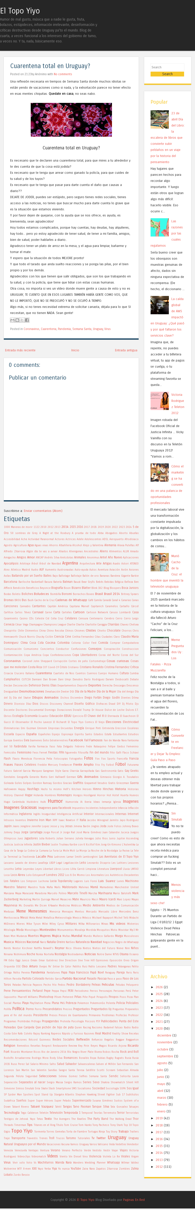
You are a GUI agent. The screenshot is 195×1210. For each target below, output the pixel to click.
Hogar (28, 795)
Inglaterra (25, 814)
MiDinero (9, 923)
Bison (67, 588)
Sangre (63, 1070)
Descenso (132, 685)
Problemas (108, 1015)
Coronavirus (31, 329)
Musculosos (131, 936)
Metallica (48, 917)
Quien (78, 1027)
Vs (35, 1162)
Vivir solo (19, 1162)
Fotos (88, 758)
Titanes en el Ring (44, 1125)
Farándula (20, 746)
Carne (48, 612)
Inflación (133, 808)
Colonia (76, 643)
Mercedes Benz (129, 911)
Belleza (128, 582)
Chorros (127, 630)
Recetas (134, 1033)
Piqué (92, 997)
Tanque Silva (100, 1106)
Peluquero (132, 984)
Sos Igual (133, 1088)
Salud (60, 1064)
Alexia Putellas (126, 545)
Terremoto (109, 1112)
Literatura (103, 869)
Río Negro (73, 1052)
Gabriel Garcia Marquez (27, 771)
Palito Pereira (21, 972)
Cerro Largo (131, 618)
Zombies (124, 1168)
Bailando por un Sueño (27, 575)
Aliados (63, 551)
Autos (92, 569)
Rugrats (119, 1058)
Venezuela (21, 1150)
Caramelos (111, 606)
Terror (121, 1112)
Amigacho (10, 557)
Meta (32, 917)
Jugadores (31, 838)
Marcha (92, 893)
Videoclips (24, 1156)
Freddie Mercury (48, 764)
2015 (73, 527)
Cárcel (135, 606)
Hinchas (108, 789)
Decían (8, 685)
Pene (7, 991)
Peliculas (108, 984)
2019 (101, 527)
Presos (53, 1015)
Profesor (133, 1015)
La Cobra (29, 850)
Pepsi (63, 991)
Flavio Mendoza (22, 758)
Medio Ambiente (94, 905)
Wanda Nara (63, 1162)
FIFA (61, 752)
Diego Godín (111, 697)
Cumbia (134, 673)
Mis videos (117, 923)
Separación (11, 1082)
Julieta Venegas (84, 838)
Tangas (67, 1106)
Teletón (43, 1112)
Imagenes (131, 801)
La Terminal (11, 856)
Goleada (9, 783)
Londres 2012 (55, 875)
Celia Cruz (57, 618)
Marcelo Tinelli (77, 893)
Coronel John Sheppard (37, 661)
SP (5, 1094)
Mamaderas (106, 887)
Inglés (36, 814)
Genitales (9, 777)
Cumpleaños (12, 679)
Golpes (27, 783)
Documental (36, 710)
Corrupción (60, 661)
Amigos (21, 557)
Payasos (37, 984)
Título (59, 1125)
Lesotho (9, 869)
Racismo (97, 1027)
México (86, 917)
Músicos (20, 942)
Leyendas (28, 869)
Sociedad (98, 1088)
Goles (18, 783)
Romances (71, 1058)
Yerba (47, 1168)
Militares (71, 923)
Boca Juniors (130, 588)
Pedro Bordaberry (78, 984)
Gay (127, 771)
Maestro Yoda (36, 887)
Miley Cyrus (57, 923)
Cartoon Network (97, 612)
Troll (51, 1138)
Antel (103, 557)
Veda (112, 1144)
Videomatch (38, 1156)
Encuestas (67, 728)
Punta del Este (129, 1021)
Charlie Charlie (75, 624)
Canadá (107, 600)
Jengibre (25, 826)
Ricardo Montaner (22, 1052)
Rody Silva (56, 1058)
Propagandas (50, 1021)
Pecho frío (50, 984)
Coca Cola (36, 643)
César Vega (21, 624)
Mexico (77, 917)
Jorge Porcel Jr (52, 832)
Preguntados (81, 1009)
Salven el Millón (106, 1064)
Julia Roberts (47, 838)
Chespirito (10, 630)
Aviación (114, 569)
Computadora (130, 643)
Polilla (7, 1009)
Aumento (50, 569)
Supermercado (81, 1100)
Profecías (121, 1015)
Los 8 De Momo (75, 875)
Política (18, 1009)
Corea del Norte (109, 655)
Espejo (56, 734)
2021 (159, 1023)
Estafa (108, 734)
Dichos (64, 697)
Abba (101, 533)
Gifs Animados (87, 777)
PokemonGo (97, 1003)
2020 (108, 527)
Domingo (50, 710)
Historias (133, 789)
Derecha (107, 685)
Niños (135, 948)
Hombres (50, 795)
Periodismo (82, 991)
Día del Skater (22, 697)
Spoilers (28, 1094)
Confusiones (78, 649)
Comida (103, 643)
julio (160, 1071)
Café (90, 600)
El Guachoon (128, 716)
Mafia (50, 887)
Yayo (40, 1168)
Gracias (67, 783)
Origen (135, 960)
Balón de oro (91, 575)
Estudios (133, 734)
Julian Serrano (65, 838)
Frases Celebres (25, 764)
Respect (47, 1045)
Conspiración (112, 649)
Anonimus (93, 557)
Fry (103, 764)
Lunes (120, 881)
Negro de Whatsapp (127, 942)
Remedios (23, 1045)
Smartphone (63, 1088)
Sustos (118, 1100)
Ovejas (43, 966)
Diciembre (76, 697)
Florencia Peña (43, 758)
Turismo (71, 1138)
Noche (31, 954)
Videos (52, 1156)
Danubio (78, 679)
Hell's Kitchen (72, 789)
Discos (44, 703)
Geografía (22, 777)
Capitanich (97, 606)
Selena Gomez (68, 1076)
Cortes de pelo (78, 661)
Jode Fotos (114, 826)
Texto (48, 1119)
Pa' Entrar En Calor (59, 966)
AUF (41, 569)
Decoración (20, 685)
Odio (11, 960)
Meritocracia (11, 917)
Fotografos (76, 758)
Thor (136, 1119)
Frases (8, 764)
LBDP (52, 863)
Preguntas (118, 1009)
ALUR (126, 551)
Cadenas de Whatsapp (71, 600)
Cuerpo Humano (108, 673)
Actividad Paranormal (41, 539)
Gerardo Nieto (38, 777)
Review (73, 1045)
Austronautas (65, 569)
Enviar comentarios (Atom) (43, 511)
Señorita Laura (129, 1076)
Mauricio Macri (89, 899)
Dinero (8, 703)
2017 (87, 527)
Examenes (36, 740)
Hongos (78, 795)
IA (81, 802)
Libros (57, 869)
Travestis (32, 1138)
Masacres (65, 899)
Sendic (113, 1076)
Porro (38, 1009)
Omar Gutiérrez (48, 960)
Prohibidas (24, 1021)
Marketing (25, 899)
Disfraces (101, 703)
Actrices (71, 539)
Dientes (126, 697)
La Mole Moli (67, 850)
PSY (98, 1021)
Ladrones (59, 856)
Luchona (43, 881)
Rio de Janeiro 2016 (53, 1052)
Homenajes (64, 795)
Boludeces (41, 594)
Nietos (87, 948)
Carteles (67, 612)
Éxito (46, 740)
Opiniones (102, 960)
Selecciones (48, 1076)
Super (31, 1100)
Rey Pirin (83, 1045)
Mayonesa (10, 905)
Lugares (78, 881)
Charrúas (113, 624)
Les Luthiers (118, 863)
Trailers (134, 1131)
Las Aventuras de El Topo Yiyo (119, 856)
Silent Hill (132, 1082)
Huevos (134, 795)
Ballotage (64, 575)
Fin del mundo (99, 752)
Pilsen (57, 997)
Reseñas (35, 1045)
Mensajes (67, 911)
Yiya (54, 1168)
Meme (21, 911)
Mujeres (45, 936)
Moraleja (80, 930)
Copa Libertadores (84, 655)
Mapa (18, 893)
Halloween (10, 789)
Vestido (97, 1150)
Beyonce (45, 588)
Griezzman (122, 783)
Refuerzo (97, 1039)
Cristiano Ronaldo (92, 667)
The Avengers (62, 1119)
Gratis (111, 783)
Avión (124, 569)
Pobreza (71, 1003)
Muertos (33, 936)
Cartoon (79, 612)
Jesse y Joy (57, 826)
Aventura (103, 569)
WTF (19, 1168)
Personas (118, 991)
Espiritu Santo (83, 734)
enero (161, 1113)
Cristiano (73, 667)
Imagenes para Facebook (54, 808)
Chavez (124, 624)
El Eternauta (112, 716)
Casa (135, 612)
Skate (44, 1088)
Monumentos (65, 930)
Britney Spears (130, 594)
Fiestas (53, 752)
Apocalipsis (11, 563)
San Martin (22, 1070)
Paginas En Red (134, 1201)
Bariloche (24, 582)
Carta (56, 612)
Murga (119, 936)
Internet (133, 814)
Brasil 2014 (112, 594)
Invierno (32, 820)
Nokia (39, 954)
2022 (115, 527)
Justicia (8, 844)
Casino (24, 618)
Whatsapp (113, 1162)
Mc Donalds (26, 905)
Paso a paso (114, 978)
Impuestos (78, 808)
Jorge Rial (69, 832)
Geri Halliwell (57, 777)
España (31, 734)
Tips (29, 1125)
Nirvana (8, 954)
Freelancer (65, 764)
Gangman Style (52, 771)
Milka (81, 923)
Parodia (16, 978)
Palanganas (124, 966)
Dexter (65, 691)
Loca (7, 875)
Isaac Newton (67, 820)
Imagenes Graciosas (20, 807)
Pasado (91, 978)
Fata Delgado (65, 746)
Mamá (94, 887)
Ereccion (120, 728)
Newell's (48, 948)
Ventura (44, 1150)
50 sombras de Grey (24, 533)
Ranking (45, 1033)
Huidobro (32, 802)
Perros (94, 991)
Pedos (61, 984)
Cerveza (9, 624)
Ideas (96, 802)
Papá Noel (97, 972)
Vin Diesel (75, 1156)
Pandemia (64, 329)
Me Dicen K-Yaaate (46, 905)
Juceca (125, 832)
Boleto (16, 594)
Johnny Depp (12, 832)
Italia (83, 820)
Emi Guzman (28, 728)
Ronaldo (84, 1058)
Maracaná (28, 893)
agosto (162, 1064)
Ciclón (49, 636)
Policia (120, 1003)
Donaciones (64, 710)
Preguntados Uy (101, 1009)
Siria (37, 1088)
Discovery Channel (61, 703)
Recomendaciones (15, 1039)
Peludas (120, 984)
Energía (79, 728)
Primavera (95, 1015)
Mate (75, 899)
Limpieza (91, 869)
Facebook (76, 740)
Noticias (90, 954)
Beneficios (32, 588)
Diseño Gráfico (84, 703)
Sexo (96, 1082)
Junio (112, 838)
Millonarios (93, 923)
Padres (112, 966)
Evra (26, 740)
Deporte (82, 685)
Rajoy (36, 1033)
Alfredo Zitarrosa (14, 551)
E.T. (137, 710)
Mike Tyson (33, 923)
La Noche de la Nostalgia (103, 850)
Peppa (55, 991)
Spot (37, 1094)
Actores (59, 539)
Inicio (75, 350)
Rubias (101, 1058)
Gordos (57, 783)
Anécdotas (66, 557)
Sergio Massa (55, 1082)
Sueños (21, 1100)
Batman (68, 582)
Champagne (36, 624)
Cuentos (80, 673)
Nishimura (20, 954)
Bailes (47, 575)
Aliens (104, 551)
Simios (20, 1088)
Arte (99, 563)
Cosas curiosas (118, 661)
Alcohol (77, 545)
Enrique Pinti (93, 728)
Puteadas (10, 1027)
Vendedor (133, 1144)
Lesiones (133, 863)
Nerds (7, 948)
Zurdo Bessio (21, 1174)
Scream (110, 1070)
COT (45, 667)
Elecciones (113, 722)
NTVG (116, 954)
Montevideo (48, 930)
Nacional (33, 942)
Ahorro (53, 545)
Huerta (124, 795)
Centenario (96, 618)
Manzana (9, 893)
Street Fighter (106, 1094)
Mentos (79, 911)
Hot (109, 795)
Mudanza (22, 936)
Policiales (132, 1003)
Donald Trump (81, 710)
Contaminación (13, 655)
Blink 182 (97, 588)
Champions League (54, 624)
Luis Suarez (106, 881)
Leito (82, 863)
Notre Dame (104, 954)
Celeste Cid (42, 618)
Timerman (20, 1125)
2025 (159, 995)
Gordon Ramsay (42, 783)
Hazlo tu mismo (51, 789)
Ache (24, 539)
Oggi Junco (22, 960)
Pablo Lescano (97, 966)
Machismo (132, 881)
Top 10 (128, 1125)
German (71, 777)
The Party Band (97, 1119)
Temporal (87, 1112)
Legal (59, 863)
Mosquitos (103, 930)
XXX (34, 1168)
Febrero (80, 746)
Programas (10, 1021)
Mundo (88, 936)
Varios (93, 1144)
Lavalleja (43, 863)
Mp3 (132, 930)
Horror (101, 795)
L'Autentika (128, 844)
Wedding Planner (95, 1162)
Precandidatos (52, 1009)
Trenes (43, 1138)
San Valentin (38, 1070)
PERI (70, 991)
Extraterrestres (59, 740)
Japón (8, 826)
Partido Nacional (74, 978)
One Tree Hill (86, 960)
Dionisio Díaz (22, 703)
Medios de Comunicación (122, 905)
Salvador (71, 1064)
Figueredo (71, 752)
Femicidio (10, 752)
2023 (122, 527)
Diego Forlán (93, 697)
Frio (97, 764)
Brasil (99, 594)
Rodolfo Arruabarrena (17, 1058)
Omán (33, 960)
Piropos (114, 997)
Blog (106, 588)
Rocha (115, 1052)
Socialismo (84, 1088)
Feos (35, 752)
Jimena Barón (82, 826)
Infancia (122, 808)
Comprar (115, 643)
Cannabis (25, 606)
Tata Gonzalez (119, 1106)
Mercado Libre (108, 911)
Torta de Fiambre (76, 1131)
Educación (56, 716)
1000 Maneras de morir (18, 527)
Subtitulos (132, 1094)
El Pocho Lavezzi (41, 722)
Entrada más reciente (20, 350)
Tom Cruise (70, 1125)
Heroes (87, 789)
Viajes (124, 1150)
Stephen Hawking (85, 1094)
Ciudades (107, 636)
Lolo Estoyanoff (35, 875)
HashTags (33, 789)
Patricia (27, 984)
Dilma (135, 697)
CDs (31, 618)
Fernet (43, 752)
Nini (127, 948)
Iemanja (106, 802)
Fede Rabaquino (96, 746)
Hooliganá (90, 795)
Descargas (119, 685)
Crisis (63, 667)
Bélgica (119, 582)
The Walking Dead (120, 1119)
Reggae (120, 1039)
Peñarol (37, 991)
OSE (18, 966)
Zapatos (101, 1168)
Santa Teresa (76, 1070)
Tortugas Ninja (96, 1131)
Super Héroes (44, 1100)
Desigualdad (11, 691)
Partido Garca (53, 978)
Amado (134, 551)
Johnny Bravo (130, 826)
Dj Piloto (128, 703)
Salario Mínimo (39, 1064)
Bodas (7, 594)
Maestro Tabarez (15, 887)
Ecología (18, 716)
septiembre (165, 1058)
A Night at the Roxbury (54, 533)
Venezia (8, 1150)
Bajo (55, 575)
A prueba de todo (84, 533)
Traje (7, 1138)
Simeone (9, 1088)
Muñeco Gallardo (103, 936)
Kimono (116, 844)
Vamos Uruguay (79, 1144)
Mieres (21, 923)
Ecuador (43, 716)
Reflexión (83, 1039)
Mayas (135, 899)
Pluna (55, 1003)
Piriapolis (102, 997)
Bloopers (115, 588)
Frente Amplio (83, 764)
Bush (31, 600)
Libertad (48, 869)
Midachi (134, 917)
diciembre (164, 1037)
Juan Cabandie (111, 832)
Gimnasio (105, 777)
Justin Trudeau (60, 844)
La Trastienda (27, 856)
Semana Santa (81, 329)
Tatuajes (134, 1106)
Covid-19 (53, 667)
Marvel (55, 899)
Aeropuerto (116, 539)
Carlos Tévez (22, 612)
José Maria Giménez (88, 832)
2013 (57, 527)
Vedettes (121, 1144)
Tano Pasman (82, 1106)
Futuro (8, 771)
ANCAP (39, 557)
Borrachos (79, 594)
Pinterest (67, 997)
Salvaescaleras (86, 1064)
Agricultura (20, 545)
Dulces (130, 710)
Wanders (78, 1162)
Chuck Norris (27, 636)
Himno (97, 789)
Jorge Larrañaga (31, 832)
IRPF (55, 820)
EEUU (67, 716)
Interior (89, 814)
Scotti (100, 1070)
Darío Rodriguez (94, 679)
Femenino (132, 746)
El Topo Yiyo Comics (81, 722)
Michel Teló (121, 917)
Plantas (17, 1003)
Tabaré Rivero (20, 1106)
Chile (21, 630)
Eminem (42, 728)
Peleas (96, 984)
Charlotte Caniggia (96, 624)
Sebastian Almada (128, 1070)
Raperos (56, 1033)
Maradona (40, 893)
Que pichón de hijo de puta (55, 1027)
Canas (135, 600)
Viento (64, 1156)
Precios (67, 1009)
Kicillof (90, 844)
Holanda (38, 795)
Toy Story (112, 1131)
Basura (48, 582)
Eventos (18, 740)
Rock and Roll (129, 1052)
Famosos (96, 740)
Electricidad (131, 722)
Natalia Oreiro (56, 942)
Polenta (110, 1003)
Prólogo (36, 1021)
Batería (57, 582)
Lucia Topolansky (61, 881)
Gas (97, 771)
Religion (9, 1045)
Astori (125, 563)
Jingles (95, 826)
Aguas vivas (41, 545)
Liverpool (116, 869)
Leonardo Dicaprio (98, 863)
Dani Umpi (64, 679)
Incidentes (92, 808)
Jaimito (114, 820)
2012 (50, 527)
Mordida (91, 930)
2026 (159, 989)
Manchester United (127, 887)
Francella (122, 758)
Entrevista (108, 728)
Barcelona (10, 582)
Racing (87, 1027)
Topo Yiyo (22, 1131)
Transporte (18, 1138)
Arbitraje (25, 563)
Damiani (37, 679)
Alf (137, 545)
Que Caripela (26, 1027)
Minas (104, 923)
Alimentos (115, 551)
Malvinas (84, 887)
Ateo (7, 569)
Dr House (98, 710)
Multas (66, 936)
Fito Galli (115, 752)
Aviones (134, 569)
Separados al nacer (32, 1082)
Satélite (90, 1070)
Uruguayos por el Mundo (30, 1144)
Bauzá (77, 582)
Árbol (34, 563)
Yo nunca (64, 1168)
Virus (107, 329)
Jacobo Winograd (97, 820)
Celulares (71, 618)
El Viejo (100, 722)
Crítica (134, 667)
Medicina (64, 905)
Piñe (85, 997)
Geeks (134, 771)
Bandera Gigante (120, 575)
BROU (17, 600)
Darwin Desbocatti (117, 679)
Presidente (40, 1015)
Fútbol (120, 764)
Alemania (110, 545)
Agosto (8, 545)
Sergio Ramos (73, 1082)
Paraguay (110, 972)
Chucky (40, 636)
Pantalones (53, 972)
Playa (25, 1003)
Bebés (99, 582)
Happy (21, 789)
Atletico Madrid (20, 569)
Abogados (111, 533)
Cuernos (92, 673)
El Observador (20, 722)
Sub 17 (120, 1094)
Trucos (60, 1138)
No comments (63, 74)
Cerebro (109, 618)
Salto (53, 1064)
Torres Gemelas (56, 1131)
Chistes (91, 630)
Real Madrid (103, 1033)
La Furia (53, 850)
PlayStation (36, 1003)
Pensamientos (21, 991)
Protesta (65, 1021)
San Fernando (125, 1064)
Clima (24, 643)
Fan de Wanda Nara (115, 740)
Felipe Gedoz (116, 746)
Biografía (57, 588)
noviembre (164, 1044)
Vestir (106, 1150)
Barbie (135, 575)
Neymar (59, 948)
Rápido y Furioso (72, 1033)
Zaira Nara (88, 1168)
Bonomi (67, 594)
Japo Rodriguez (129, 820)
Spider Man (15, 1094)
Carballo (124, 606)
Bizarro (76, 588)
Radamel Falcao (113, 1027)
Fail (86, 740)
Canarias (126, 600)
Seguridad (31, 1076)
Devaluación (52, 691)
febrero (162, 1106)
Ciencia (59, 636)
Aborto (123, 533)
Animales (80, 557)
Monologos (32, 930)
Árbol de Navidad (50, 563)
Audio (34, 569)
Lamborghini (90, 856)
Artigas (107, 563)
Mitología (9, 930)
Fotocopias (61, 758)
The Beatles (78, 1119)
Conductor (62, 649)
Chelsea (134, 624)
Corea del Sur (130, 655)
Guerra (134, 783)
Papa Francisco (79, 972)
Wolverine (10, 1168)
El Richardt (60, 722)
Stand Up (47, 1094)
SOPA (123, 1088)
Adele (80, 539)
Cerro (119, 618)
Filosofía (83, 752)
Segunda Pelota (13, 1076)
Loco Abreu (18, 875)
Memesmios (37, 911)
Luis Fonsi (90, 881)
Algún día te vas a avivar (42, 551)
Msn (13, 936)
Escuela (9, 734)
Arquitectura (87, 563)
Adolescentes (93, 539)
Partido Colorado (33, 978)
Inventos (20, 820)
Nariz (43, 942)
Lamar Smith (74, 856)
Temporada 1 (72, 1112)
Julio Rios (101, 838)
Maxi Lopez (124, 899)
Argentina (70, 563)
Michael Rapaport (102, 917)
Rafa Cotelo (25, 1033)
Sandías (52, 1070)
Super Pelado (62, 1100)
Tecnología (12, 1112)
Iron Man (45, 820)
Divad (112, 703)
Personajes (105, 991)
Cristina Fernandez (116, 667)
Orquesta (9, 966)
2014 (65, 527)
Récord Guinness (40, 1039)
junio (160, 1078)
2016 (80, 527)
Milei (45, 923)
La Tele (135, 850)
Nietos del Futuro (103, 948)
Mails (57, 887)
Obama (124, 954)
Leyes (38, 869)
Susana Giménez (102, 1100)
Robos (106, 1052)
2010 (43, 527)
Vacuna (65, 1144)
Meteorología (63, 917)
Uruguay (98, 329)
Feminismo (24, 752)
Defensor (35, 685)
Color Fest (89, 643)
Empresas (54, 728)
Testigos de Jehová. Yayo (19, 1119)
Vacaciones (53, 1144)
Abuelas (134, 533)
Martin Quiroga (41, 899)
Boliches (27, 594)
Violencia (95, 1156)
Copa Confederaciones (57, 655)
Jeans (16, 826)
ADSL (105, 539)
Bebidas (109, 582)
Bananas (104, 575)
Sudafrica (9, 1100)
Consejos (95, 649)
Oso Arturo (30, 966)
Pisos (123, 997)
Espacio (20, 734)
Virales (125, 1156)
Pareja (121, 972)
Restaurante (60, 1045)
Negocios (109, 942)
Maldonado (69, 887)
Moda (20, 930)
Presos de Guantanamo (73, 1015)
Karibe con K (77, 844)
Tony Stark (116, 1125)
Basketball (37, 582)
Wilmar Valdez (130, 1162)
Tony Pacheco (100, 1125)
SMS (74, 1088)
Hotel (115, 795)
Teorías (98, 1112)
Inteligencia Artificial (70, 814)
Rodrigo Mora (40, 1058)
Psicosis (90, 1021)
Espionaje (67, 734)
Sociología (112, 1088)
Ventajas (33, 1150)
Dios (35, 703)
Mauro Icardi (107, 899)
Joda (103, 826)
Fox (97, 758)
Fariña (32, 746)
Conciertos (47, 649)
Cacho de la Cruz (44, 600)
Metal (39, 917)
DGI (72, 691)
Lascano (9, 863)
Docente (9, 710)
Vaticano (103, 1144)
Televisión (56, 1112)
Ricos (37, 1052)
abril (160, 1092)
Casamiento (11, 618)
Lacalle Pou (44, 856)
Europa (8, 740)
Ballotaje (76, 575)
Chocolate (114, 630)
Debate (134, 679)
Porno (30, 1009)
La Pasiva (124, 850)
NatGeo (70, 942)
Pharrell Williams (28, 997)
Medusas (9, 911)
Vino (85, 1156)
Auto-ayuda (81, 569)
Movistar (123, 930)
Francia (134, 758)
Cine (68, 636)
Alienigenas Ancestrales (83, 551)
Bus (24, 600)
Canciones (11, 606)
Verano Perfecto (72, 1150)
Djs (137, 703)
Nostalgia (61, 954)
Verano (55, 1150)
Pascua (102, 978)
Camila (98, 600)
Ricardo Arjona (117, 1045)
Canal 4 (116, 600)
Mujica (56, 936)
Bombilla (55, 594)
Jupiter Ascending (128, 838)
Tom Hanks (84, 1125)
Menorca (55, 911)
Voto (29, 1162)
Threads (8, 1125)
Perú (128, 991)
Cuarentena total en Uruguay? (50, 66)
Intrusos (9, 820)
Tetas (40, 1119)
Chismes (79, 630)
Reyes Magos (99, 1045)
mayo (161, 1085)
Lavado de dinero (26, 863)
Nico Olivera (74, 948)
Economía (31, 716)
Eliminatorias (12, 728)
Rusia (128, 1058)
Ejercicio (78, 716)
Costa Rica (35, 667)
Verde (87, 1150)
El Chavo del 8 (94, 716)
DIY (119, 703)
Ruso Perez (18, 1064)
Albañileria (65, 545)
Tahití (58, 1106)
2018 (94, 527)
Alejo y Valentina (93, 545)
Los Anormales (95, 875)
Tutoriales (84, 1138)
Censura (83, 618)
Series (87, 1082)
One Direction (68, 960)
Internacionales (104, 814)
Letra (18, 869)
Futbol (110, 764)
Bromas (9, 600)
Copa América (32, 655)
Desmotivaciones (31, 691)
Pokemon (83, 1003)
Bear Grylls (88, 582)
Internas (120, 814)
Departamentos (66, 685)
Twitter (101, 1138)
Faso (52, 746)
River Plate (86, 1052)
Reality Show (120, 1033)
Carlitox (8, 612)
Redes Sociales (63, 1039)
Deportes (94, 685)
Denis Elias (49, 685)
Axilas (7, 575)
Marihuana (105, 893)
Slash (51, 1088)
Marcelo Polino (57, 893)
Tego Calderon (29, 1112)
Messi (24, 917)
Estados (98, 734)
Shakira (105, 1082)
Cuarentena (48, 329)
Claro (116, 636)
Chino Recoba (55, 630)
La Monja (81, 850)
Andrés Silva (51, 557)
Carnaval (37, 612)
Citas (98, 636)
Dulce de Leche (114, 710)
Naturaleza (83, 942)
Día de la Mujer (107, 691)
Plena (47, 1003)
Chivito (101, 630)
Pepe (47, 991)
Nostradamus (76, 954)
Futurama (133, 764)
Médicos (76, 905)
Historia (120, 789)
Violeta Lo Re (111, 1156)
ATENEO (134, 563)
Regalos (109, 1039)
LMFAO (135, 869)
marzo (161, 1099)
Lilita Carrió (77, 869)
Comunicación (13, 649)
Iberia (88, 802)
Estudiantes (120, 734)
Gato (120, 771)
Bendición (19, 588)
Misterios (133, 923)
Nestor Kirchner (22, 948)
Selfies (83, 1076)
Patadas (16, 984)
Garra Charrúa (70, 771)
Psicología (77, 1021)
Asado (116, 563)
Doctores (21, 710)
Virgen (135, 1156)
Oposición (115, 960)
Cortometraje (97, 661)
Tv (92, 1138)
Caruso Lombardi (120, 612)
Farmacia (42, 746)
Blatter (86, 588)
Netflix (38, 948)
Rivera (98, 1052)
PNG (62, 1003)
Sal (27, 1064)
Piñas (78, 997)
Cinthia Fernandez (83, 636)
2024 (129, 527)
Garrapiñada (87, 771)
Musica (9, 942)
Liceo (65, 869)
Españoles (44, 734)
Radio (127, 1027)
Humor (55, 801)
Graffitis (78, 783)
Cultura (124, 673)
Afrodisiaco (132, 539)
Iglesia (117, 802)
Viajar (115, 1150)
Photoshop (46, 997)
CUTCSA (26, 679)
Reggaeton (132, 1039)
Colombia (63, 643)
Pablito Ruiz (80, 966)
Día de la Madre (85, 691)
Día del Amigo (125, 691)
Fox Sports (108, 758)
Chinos (69, 630)
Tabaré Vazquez (42, 1106)
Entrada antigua (126, 350)
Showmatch (118, 1082)
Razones (89, 1033)
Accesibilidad (12, 539)
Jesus (69, 826)
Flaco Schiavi (130, 752)
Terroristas (132, 1112)
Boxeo (90, 594)
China (42, 630)
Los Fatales (11, 881)
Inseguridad (49, 814)
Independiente (108, 808)
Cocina (50, 643)
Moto (114, 930)
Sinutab (29, 1088)
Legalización (70, 863)
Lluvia (126, 869)
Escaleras (133, 728)
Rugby (109, 1058)
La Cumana (42, 850)
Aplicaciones (131, 557)
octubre (162, 1050)
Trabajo (123, 1131)
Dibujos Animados (45, 697)
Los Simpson (29, 881)
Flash (7, 758)
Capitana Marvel (79, 606)
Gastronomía (109, 771)
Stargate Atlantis (64, 1094)
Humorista (72, 802)
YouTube (76, 1168)
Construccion (130, 649)
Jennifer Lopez (40, 826)
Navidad (96, 942)
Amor (31, 557)
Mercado (91, 911)
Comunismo (31, 649)
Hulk (43, 802)
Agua (31, 545)
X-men (27, 1168)
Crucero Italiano (24, 673)
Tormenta (40, 1131)
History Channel (14, 795)
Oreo (126, 960)
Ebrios (7, 716)
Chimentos (31, 630)
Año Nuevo (115, 557)
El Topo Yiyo (20, 10)
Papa (64, 972)
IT (77, 820)
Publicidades (109, 1021)
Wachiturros (46, 1162)
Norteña (49, 954)
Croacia (8, 673)
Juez (20, 838)
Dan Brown (50, 679)
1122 (37, 527)
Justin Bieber (41, 844)
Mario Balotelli (122, 893)
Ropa (93, 1058)
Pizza (130, 997)
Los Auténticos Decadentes (122, 875)
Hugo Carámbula (14, 802)
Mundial (76, 936)
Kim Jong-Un (103, 844)
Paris (129, 972)
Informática (11, 814)
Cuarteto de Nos (63, 673)
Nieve (120, 948)
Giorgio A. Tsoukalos (126, 777)
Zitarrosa (112, 1168)
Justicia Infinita (23, 844)
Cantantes (39, 606)
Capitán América (57, 606)
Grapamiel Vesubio (95, 783)
